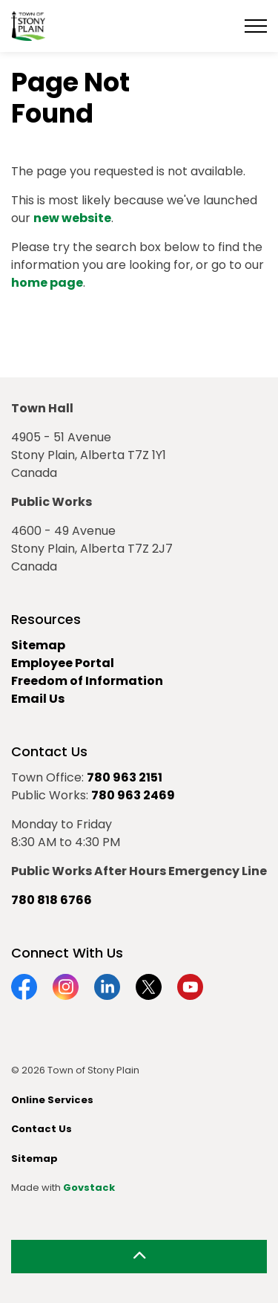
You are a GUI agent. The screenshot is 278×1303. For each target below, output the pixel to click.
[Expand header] (256, 26)
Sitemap (38, 645)
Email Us (37, 698)
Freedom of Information (87, 680)
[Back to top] (139, 1256)
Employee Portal (62, 663)
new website (72, 218)
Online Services (52, 1100)
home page (47, 282)
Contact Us (41, 1129)
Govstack (89, 1187)
